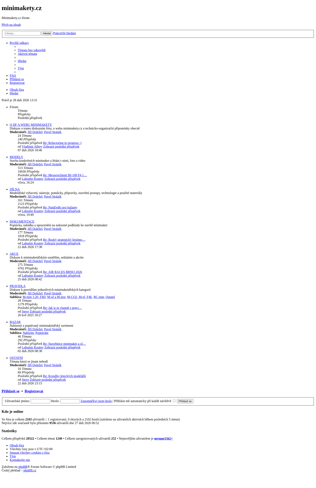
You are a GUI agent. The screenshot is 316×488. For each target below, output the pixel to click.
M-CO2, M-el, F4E (79, 297)
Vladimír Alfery (32, 146)
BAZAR (15, 322)
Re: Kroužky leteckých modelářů (64, 376)
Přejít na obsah (11, 24)
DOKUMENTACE (22, 221)
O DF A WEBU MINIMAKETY (31, 124)
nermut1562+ (163, 438)
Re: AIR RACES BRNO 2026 (62, 272)
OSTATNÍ (16, 358)
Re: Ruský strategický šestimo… (64, 239)
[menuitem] (32, 50)
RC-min (99, 297)
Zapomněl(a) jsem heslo (96, 401)
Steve (25, 311)
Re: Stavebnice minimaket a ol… (64, 343)
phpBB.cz (29, 470)
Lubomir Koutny (33, 178)
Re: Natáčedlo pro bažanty (60, 207)
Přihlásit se (11, 391)
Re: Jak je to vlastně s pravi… (62, 308)
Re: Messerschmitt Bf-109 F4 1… (65, 175)
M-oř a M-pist (56, 297)
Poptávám (42, 333)
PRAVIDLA (18, 286)
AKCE (14, 253)
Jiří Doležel (34, 132)
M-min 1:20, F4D (34, 297)
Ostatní (110, 297)
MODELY (16, 157)
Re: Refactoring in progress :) (62, 143)
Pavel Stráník (53, 132)
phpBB (22, 466)
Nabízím (28, 333)
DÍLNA (15, 189)
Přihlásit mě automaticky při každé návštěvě (145, 401)
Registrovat (34, 391)
